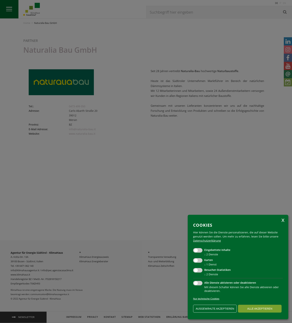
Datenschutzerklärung (207, 240)
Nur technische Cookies (206, 298)
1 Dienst (210, 264)
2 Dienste (211, 254)
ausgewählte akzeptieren (215, 308)
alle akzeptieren (259, 308)
